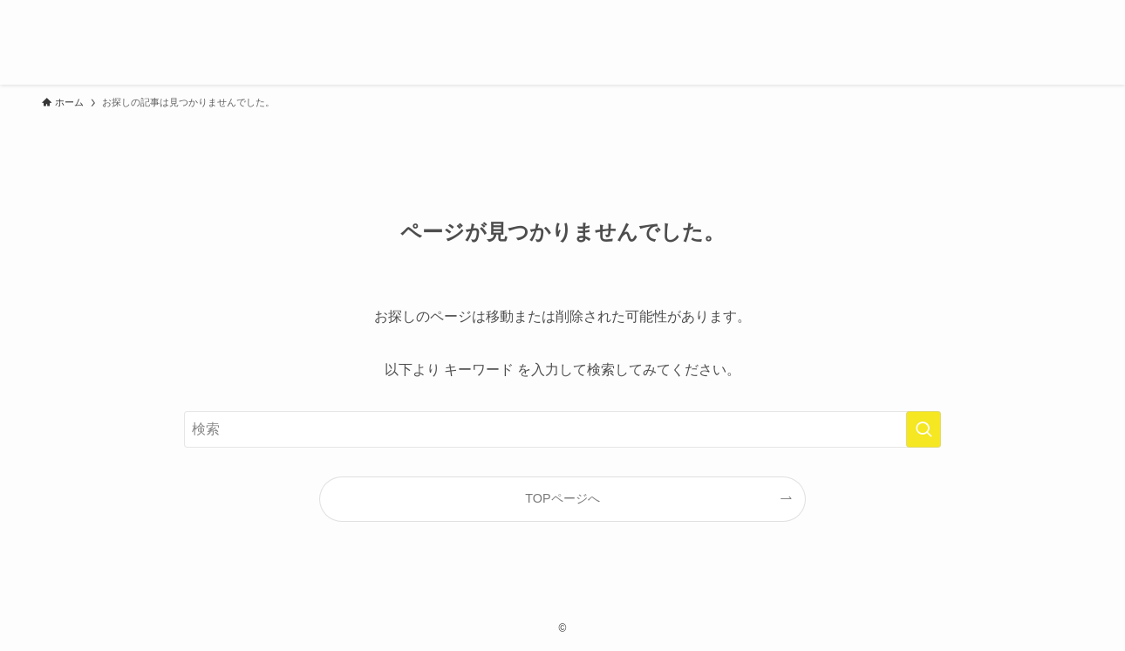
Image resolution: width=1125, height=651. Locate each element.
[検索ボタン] (1064, 42)
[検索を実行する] (923, 429)
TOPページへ (562, 498)
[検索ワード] (562, 429)
